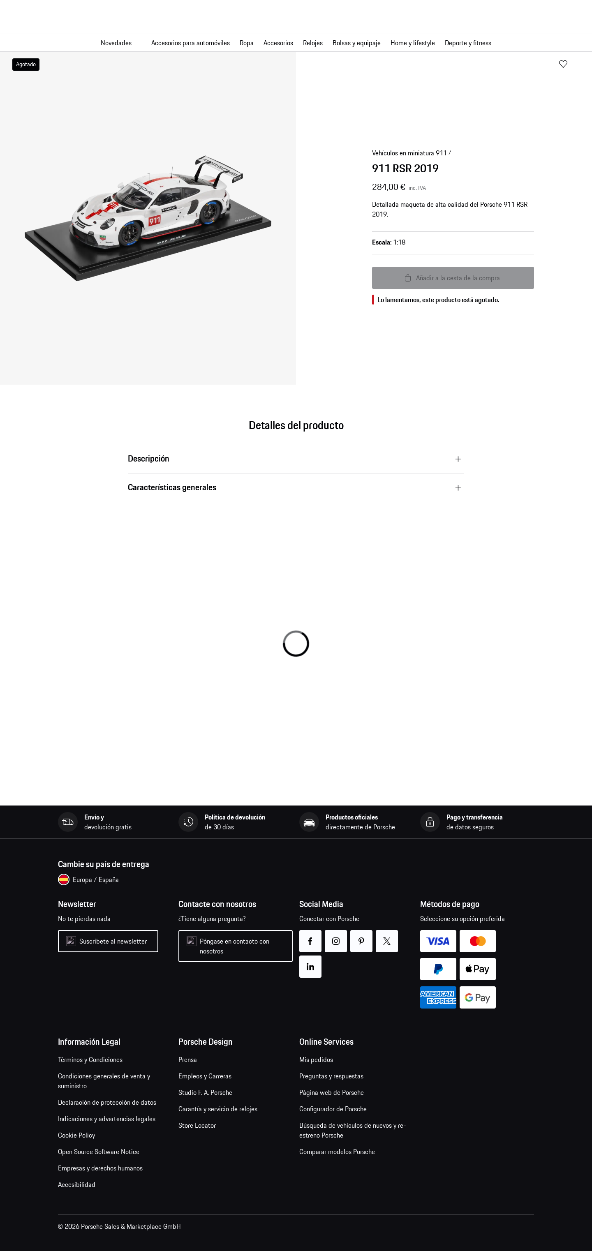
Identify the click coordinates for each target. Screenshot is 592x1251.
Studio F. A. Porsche (205, 1092)
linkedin (310, 961)
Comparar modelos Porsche (337, 1151)
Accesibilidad (76, 1184)
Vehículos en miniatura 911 (409, 153)
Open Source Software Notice (98, 1151)
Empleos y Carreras (204, 1076)
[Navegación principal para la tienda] (296, 42)
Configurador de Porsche (333, 1109)
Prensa (187, 1059)
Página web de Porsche (331, 1092)
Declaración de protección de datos (107, 1102)
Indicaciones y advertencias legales (106, 1119)
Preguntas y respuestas (331, 1076)
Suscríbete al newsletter (113, 941)
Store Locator (197, 1125)
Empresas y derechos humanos (100, 1168)
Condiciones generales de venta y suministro (104, 1081)
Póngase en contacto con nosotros (234, 946)
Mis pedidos (316, 1059)
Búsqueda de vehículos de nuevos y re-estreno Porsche (352, 1130)
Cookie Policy (76, 1135)
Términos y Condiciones (90, 1059)
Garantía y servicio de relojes (217, 1109)
